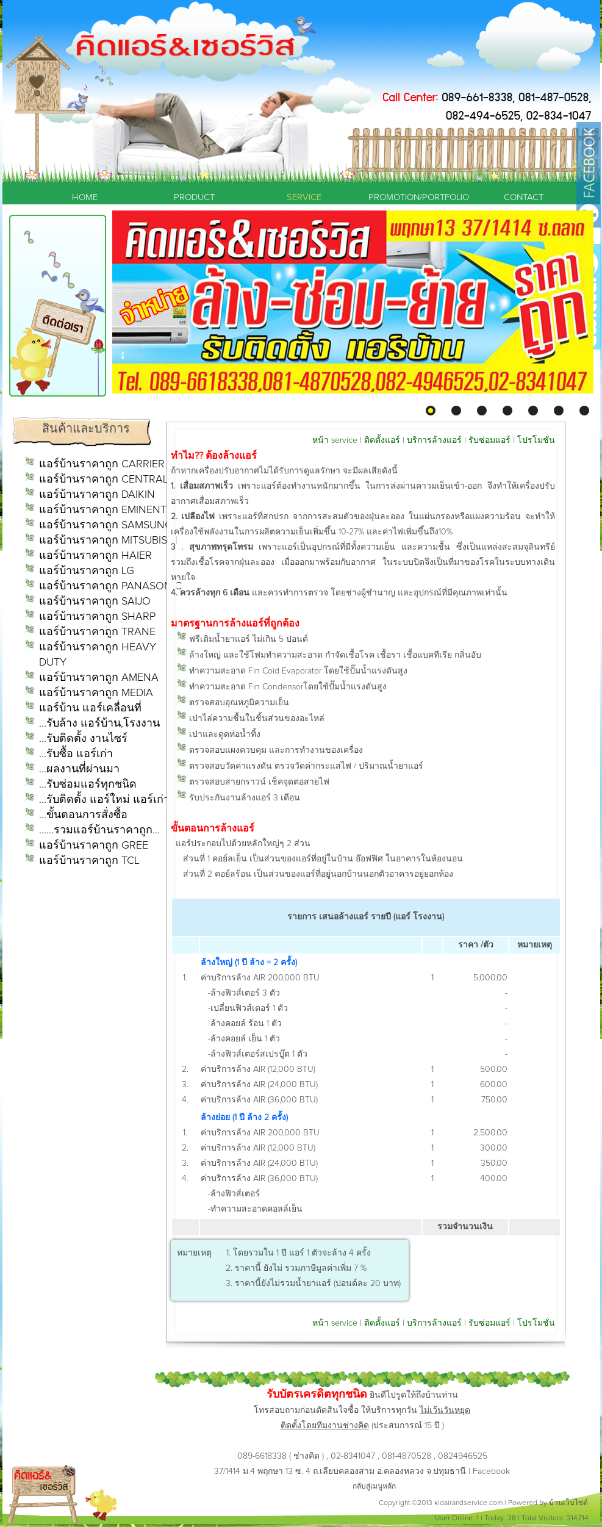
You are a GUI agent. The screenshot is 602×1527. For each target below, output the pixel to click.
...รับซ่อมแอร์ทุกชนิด (88, 784)
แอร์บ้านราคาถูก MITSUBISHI (108, 540)
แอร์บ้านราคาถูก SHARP (97, 616)
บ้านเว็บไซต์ (568, 1503)
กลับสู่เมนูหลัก (374, 1486)
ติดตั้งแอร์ (382, 440)
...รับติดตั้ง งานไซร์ (83, 738)
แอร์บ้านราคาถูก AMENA (99, 677)
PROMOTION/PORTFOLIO (414, 197)
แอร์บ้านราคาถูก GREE (93, 845)
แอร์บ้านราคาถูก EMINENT (103, 510)
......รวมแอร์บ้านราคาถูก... (99, 830)
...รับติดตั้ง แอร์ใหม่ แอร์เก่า (104, 799)
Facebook (491, 1471)
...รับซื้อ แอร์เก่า (76, 754)
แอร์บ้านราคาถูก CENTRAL (103, 479)
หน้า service (334, 440)
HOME (85, 197)
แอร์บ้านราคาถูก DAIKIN (97, 494)
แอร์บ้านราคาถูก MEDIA (96, 693)
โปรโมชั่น (536, 440)
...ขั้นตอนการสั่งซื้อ (83, 815)
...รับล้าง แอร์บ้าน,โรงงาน (99, 723)
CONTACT (523, 197)
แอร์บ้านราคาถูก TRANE (97, 632)
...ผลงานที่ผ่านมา (79, 769)
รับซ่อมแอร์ (489, 440)
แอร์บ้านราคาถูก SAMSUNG (106, 525)
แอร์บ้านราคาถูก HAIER (95, 555)
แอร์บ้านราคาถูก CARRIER (102, 464)
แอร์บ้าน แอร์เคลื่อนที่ (90, 708)
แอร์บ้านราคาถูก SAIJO (95, 601)
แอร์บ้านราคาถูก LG (86, 571)
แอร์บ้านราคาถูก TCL (89, 860)
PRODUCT (194, 197)
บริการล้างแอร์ (434, 440)
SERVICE (304, 197)
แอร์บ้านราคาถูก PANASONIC (110, 586)
